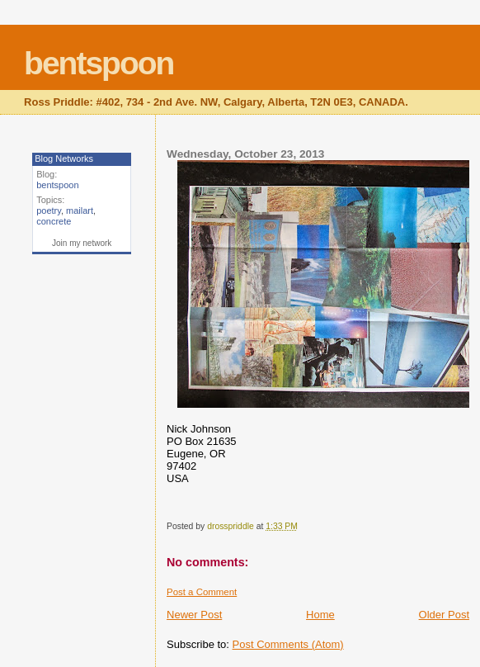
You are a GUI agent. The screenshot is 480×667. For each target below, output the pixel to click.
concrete (53, 221)
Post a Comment (202, 592)
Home (320, 614)
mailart (79, 210)
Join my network (81, 243)
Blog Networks (64, 158)
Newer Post (194, 614)
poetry (48, 210)
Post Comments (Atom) (288, 644)
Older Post (444, 614)
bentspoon (98, 63)
